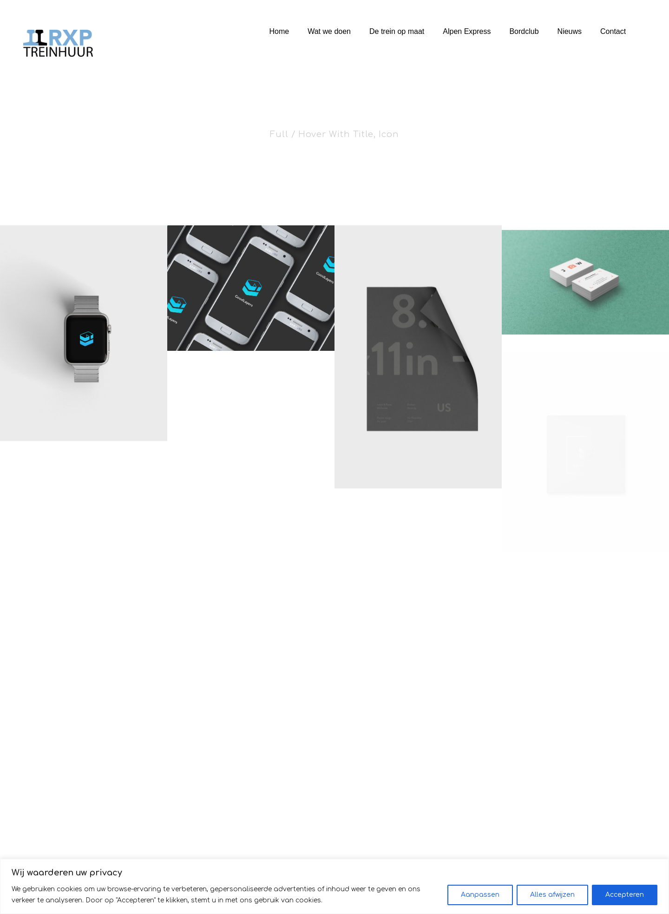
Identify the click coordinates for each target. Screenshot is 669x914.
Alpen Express (467, 31)
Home (279, 31)
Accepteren (624, 894)
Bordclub (523, 31)
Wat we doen (329, 31)
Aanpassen (480, 894)
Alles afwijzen (552, 894)
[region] (334, 886)
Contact (613, 31)
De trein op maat (396, 31)
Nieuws (570, 31)
